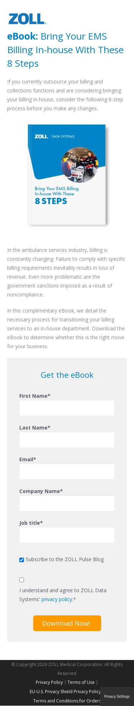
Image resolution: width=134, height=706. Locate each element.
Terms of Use (81, 682)
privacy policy (56, 599)
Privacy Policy (49, 682)
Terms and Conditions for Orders (67, 701)
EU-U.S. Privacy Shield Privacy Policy (65, 692)
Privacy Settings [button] (117, 697)
